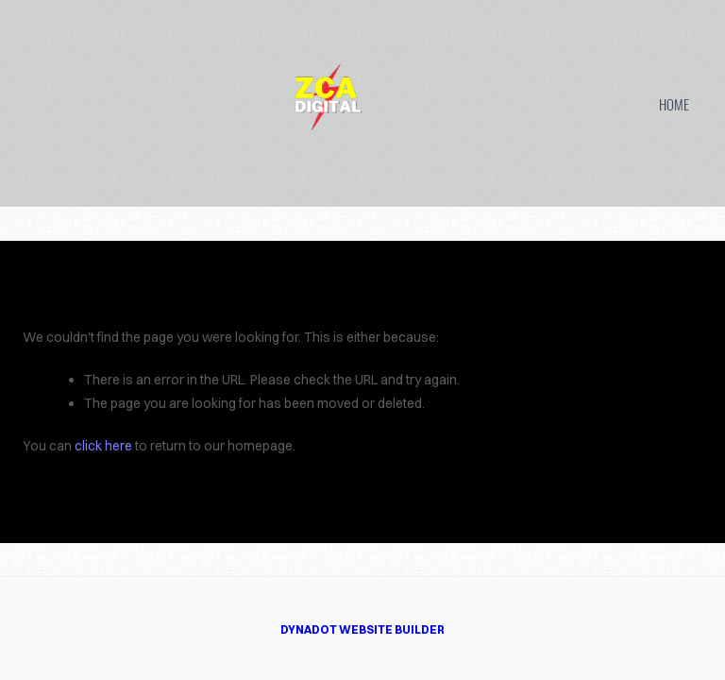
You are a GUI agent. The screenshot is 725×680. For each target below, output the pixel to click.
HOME (674, 104)
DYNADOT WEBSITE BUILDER (362, 629)
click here (103, 445)
